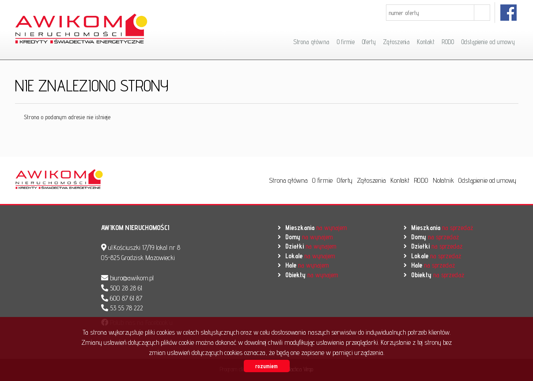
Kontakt (426, 41)
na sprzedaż (442, 227)
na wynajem (316, 227)
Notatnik (443, 180)
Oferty (369, 41)
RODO (448, 41)
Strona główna (311, 41)
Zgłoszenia (396, 41)
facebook (509, 12)
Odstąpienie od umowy (488, 41)
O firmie (345, 41)
